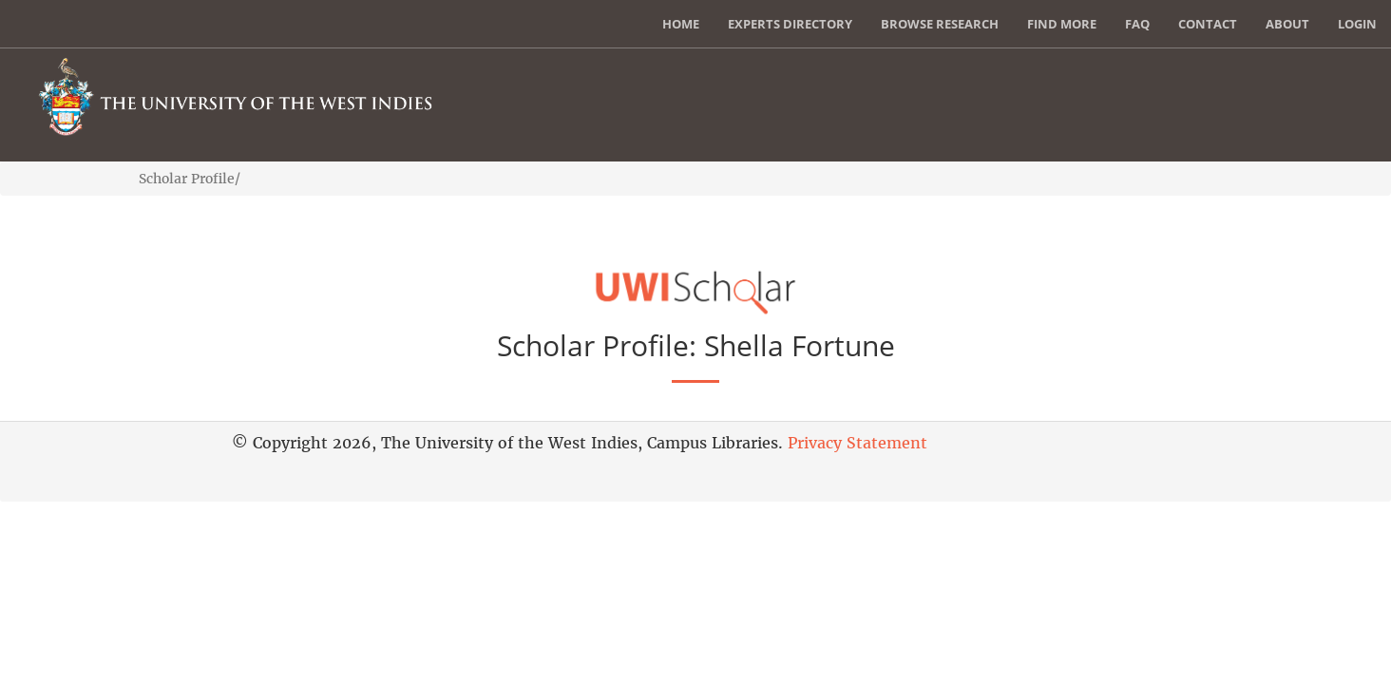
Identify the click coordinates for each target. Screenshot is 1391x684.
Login (1357, 23)
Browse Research (940, 23)
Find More (1061, 23)
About (1287, 23)
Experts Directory (790, 23)
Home (680, 23)
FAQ (1137, 23)
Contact (1207, 23)
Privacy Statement (857, 442)
